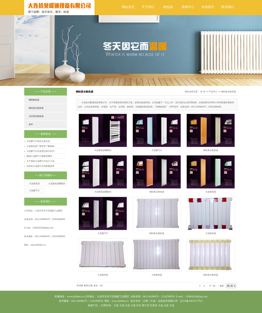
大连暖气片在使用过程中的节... (41, 151)
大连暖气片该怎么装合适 (38, 141)
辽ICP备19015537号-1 (191, 301)
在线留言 (207, 7)
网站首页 (128, 7)
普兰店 (145, 305)
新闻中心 (188, 7)
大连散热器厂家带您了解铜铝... (41, 146)
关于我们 (148, 7)
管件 (31, 124)
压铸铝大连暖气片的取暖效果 (40, 166)
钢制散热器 (34, 100)
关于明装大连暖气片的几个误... (41, 161)
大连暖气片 (34, 190)
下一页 (212, 286)
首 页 (202, 91)
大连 (116, 305)
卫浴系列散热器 (36, 116)
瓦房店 (153, 305)
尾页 (222, 286)
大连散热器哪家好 (56, 183)
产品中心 (213, 91)
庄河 (138, 305)
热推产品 (93, 305)
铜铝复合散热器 (36, 108)
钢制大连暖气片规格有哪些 (39, 156)
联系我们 (227, 7)
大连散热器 (34, 183)
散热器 (168, 7)
